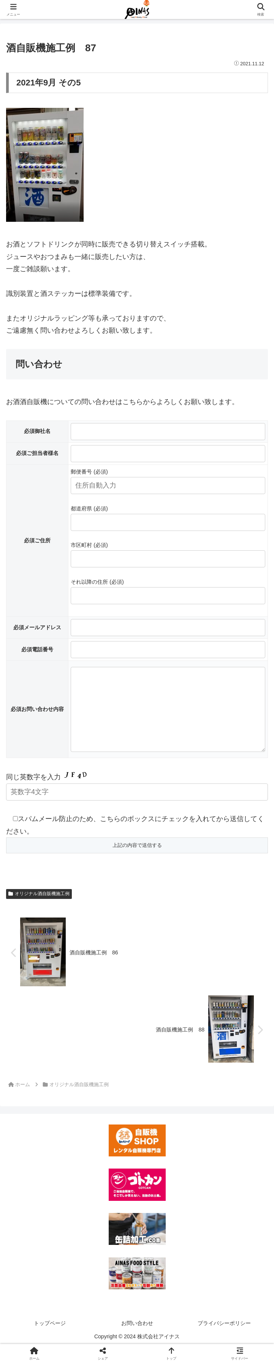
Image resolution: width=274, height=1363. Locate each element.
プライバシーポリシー (224, 1338)
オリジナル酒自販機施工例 (39, 908)
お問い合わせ (137, 1338)
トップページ (50, 1338)
